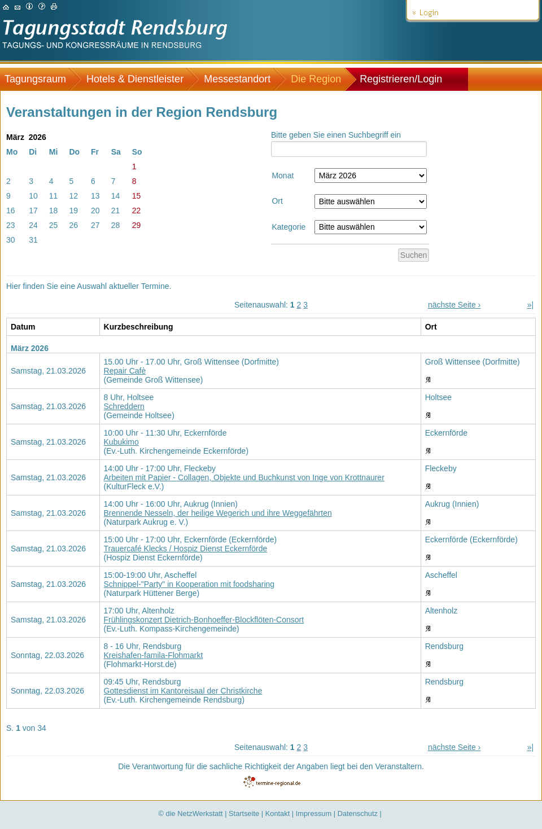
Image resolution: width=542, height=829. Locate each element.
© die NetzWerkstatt (191, 813)
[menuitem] (41, 79)
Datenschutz (358, 813)
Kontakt (277, 813)
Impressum (313, 813)
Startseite (244, 813)
